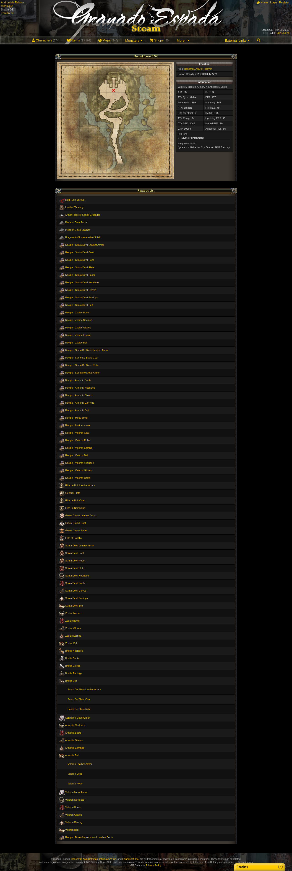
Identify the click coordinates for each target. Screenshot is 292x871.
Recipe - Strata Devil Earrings (81, 297)
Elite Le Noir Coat (75, 500)
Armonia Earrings (74, 747)
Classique (7, 6)
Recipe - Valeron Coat (77, 432)
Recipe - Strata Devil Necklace (82, 282)
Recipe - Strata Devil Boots (80, 275)
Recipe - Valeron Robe (77, 440)
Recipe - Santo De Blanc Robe (82, 365)
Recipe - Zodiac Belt (76, 342)
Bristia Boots (72, 658)
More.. (183, 40)
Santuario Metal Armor (77, 717)
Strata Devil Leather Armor (79, 545)
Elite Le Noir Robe (75, 508)
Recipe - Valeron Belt (76, 455)
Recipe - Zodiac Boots (77, 312)
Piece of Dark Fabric (76, 222)
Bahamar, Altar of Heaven (198, 68)
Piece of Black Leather (77, 229)
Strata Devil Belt (74, 605)
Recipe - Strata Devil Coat (79, 252)
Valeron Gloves (73, 814)
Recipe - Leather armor (78, 425)
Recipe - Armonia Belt (77, 410)
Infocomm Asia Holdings (84, 859)
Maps (108, 40)
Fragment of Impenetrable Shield (83, 237)
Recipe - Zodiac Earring (78, 335)
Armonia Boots (73, 732)
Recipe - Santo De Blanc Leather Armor (87, 350)
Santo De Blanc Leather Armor (84, 689)
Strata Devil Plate (74, 568)
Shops (159, 40)
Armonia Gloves (74, 740)
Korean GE (7, 13)
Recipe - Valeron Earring (78, 447)
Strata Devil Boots (75, 583)
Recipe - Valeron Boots (77, 477)
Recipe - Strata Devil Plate (79, 267)
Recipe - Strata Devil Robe (79, 260)
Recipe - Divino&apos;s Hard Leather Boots (89, 837)
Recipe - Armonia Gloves (78, 395)
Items (79, 40)
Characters (46, 40)
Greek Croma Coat (75, 523)
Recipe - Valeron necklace (79, 462)
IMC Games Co (107, 859)
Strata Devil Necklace (77, 575)
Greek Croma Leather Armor (80, 515)
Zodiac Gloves (73, 628)
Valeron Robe (75, 783)
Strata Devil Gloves (75, 590)
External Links (237, 40)
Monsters (133, 40)
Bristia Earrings (73, 673)
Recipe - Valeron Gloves (78, 470)
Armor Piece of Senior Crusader (82, 214)
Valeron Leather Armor (80, 764)
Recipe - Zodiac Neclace (78, 320)
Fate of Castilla (73, 538)
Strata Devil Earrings (76, 598)
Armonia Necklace (75, 725)
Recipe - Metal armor (76, 417)
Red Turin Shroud (75, 199)
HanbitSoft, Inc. (130, 859)
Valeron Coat (75, 773)
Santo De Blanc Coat (79, 699)
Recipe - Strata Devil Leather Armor (84, 244)
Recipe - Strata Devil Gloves (80, 290)
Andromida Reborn (12, 2)
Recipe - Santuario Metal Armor (82, 372)
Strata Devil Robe (75, 560)
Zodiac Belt (71, 643)
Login (273, 2)
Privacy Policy (153, 865)
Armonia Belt (72, 755)
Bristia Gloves (73, 665)
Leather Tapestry (74, 207)
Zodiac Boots (72, 620)
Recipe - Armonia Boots (78, 380)
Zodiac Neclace (73, 613)
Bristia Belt (71, 680)
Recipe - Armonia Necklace (80, 387)
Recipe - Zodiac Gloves (78, 327)
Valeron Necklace (74, 799)
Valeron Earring (73, 822)
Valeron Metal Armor (76, 792)
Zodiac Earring (73, 635)
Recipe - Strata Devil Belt (79, 305)
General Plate (72, 493)
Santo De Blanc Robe (79, 709)
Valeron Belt (71, 829)
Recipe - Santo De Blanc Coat (81, 357)
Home (262, 2)
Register (284, 2)
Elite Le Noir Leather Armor (80, 485)
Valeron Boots (73, 807)
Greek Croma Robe (76, 530)
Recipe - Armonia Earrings (79, 402)
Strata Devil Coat (74, 553)
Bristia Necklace (74, 650)
